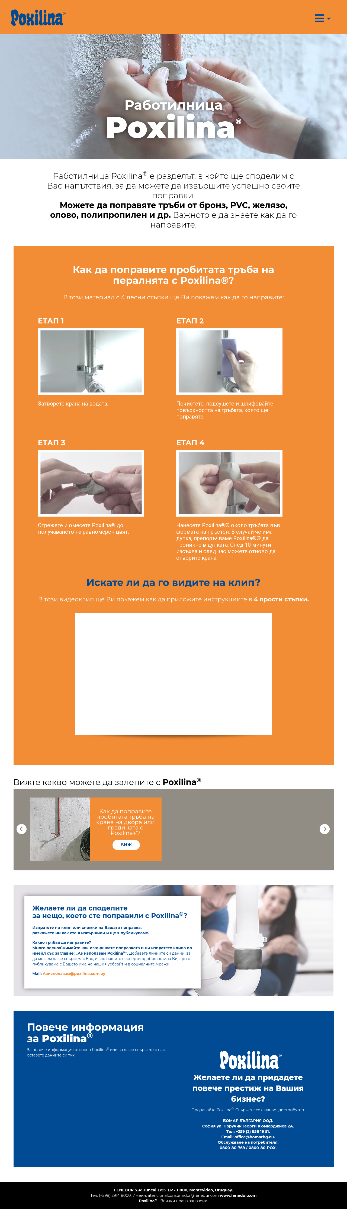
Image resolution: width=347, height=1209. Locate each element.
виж (126, 844)
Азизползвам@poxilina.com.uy (74, 973)
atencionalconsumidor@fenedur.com (183, 1195)
